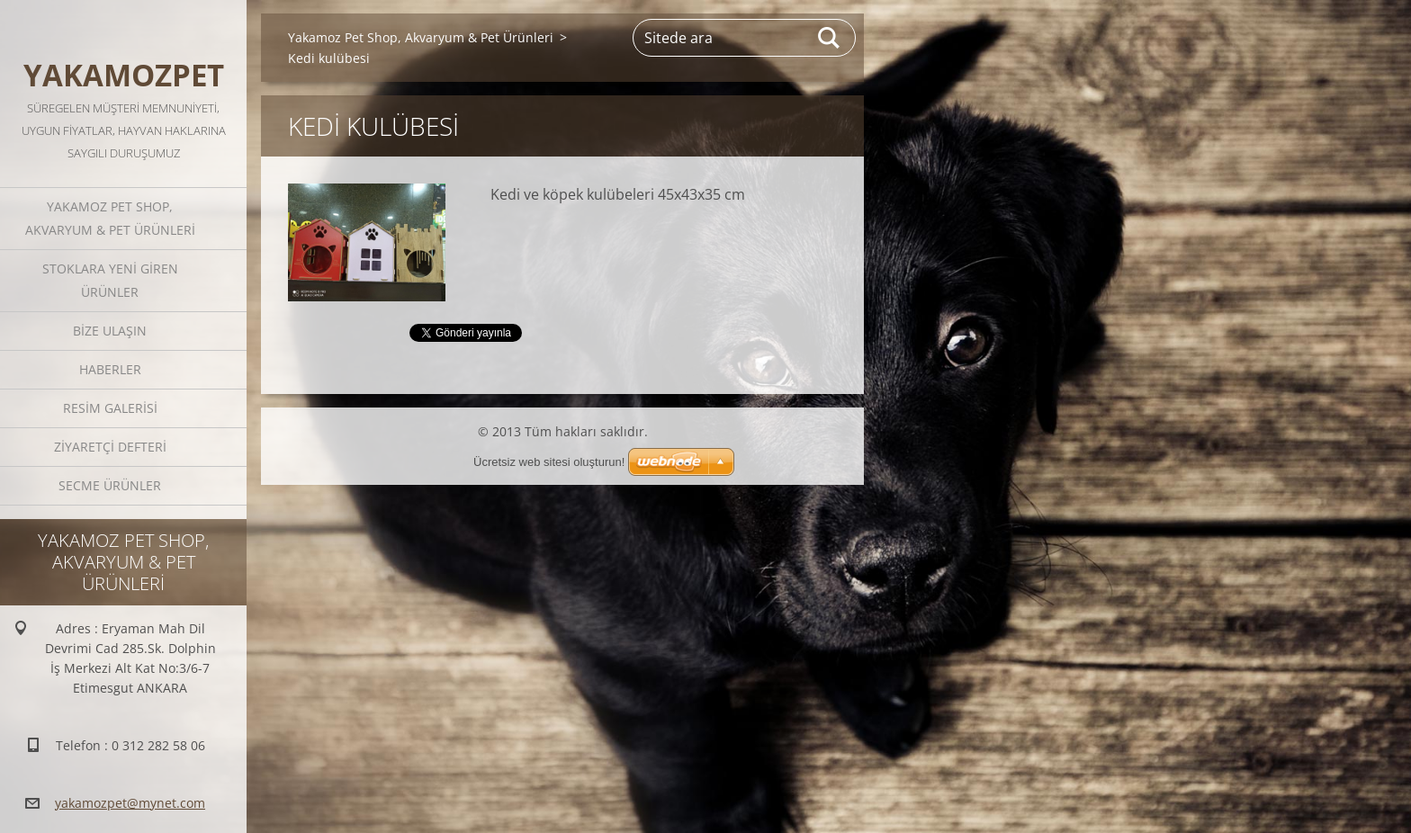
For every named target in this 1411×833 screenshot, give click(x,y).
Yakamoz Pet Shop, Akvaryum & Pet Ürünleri (110, 218)
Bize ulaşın (110, 330)
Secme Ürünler (109, 485)
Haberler (110, 369)
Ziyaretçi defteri (110, 446)
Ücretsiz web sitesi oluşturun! (549, 462)
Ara (829, 37)
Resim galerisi (110, 407)
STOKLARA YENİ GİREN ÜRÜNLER (110, 280)
